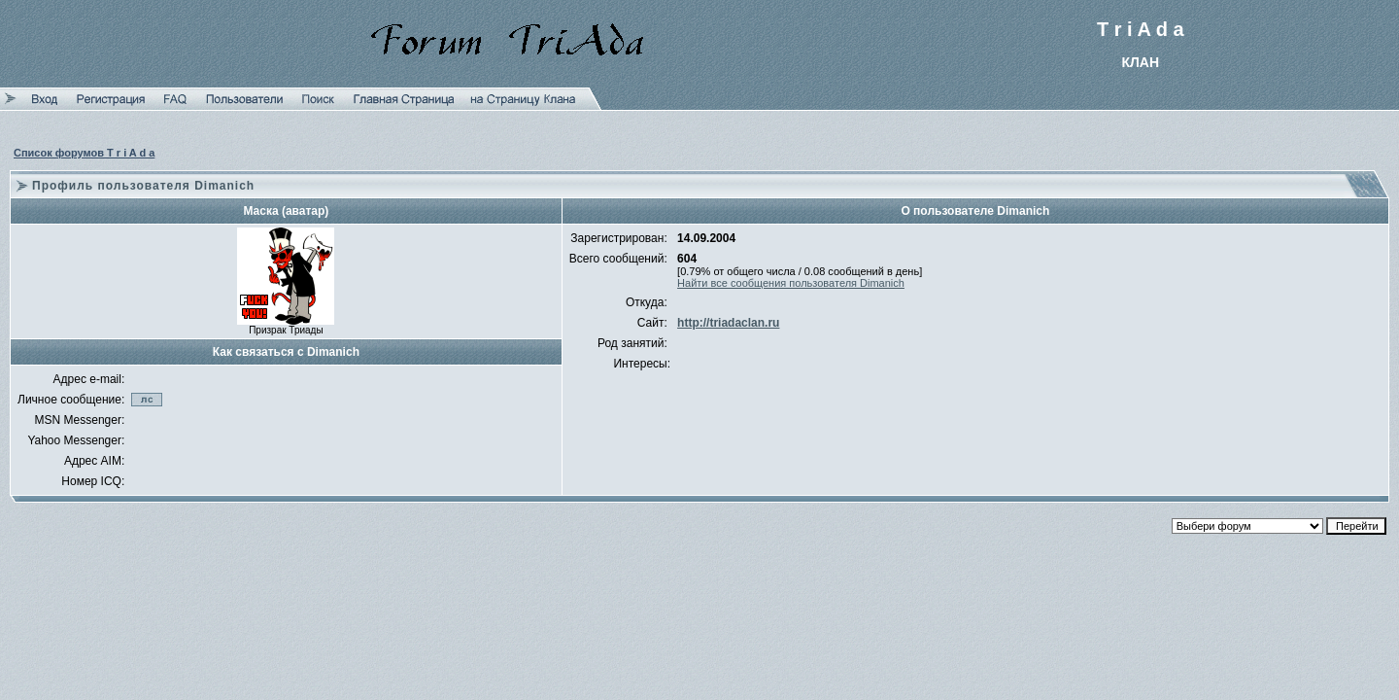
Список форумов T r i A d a (84, 152)
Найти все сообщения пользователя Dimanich (790, 283)
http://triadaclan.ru (728, 323)
